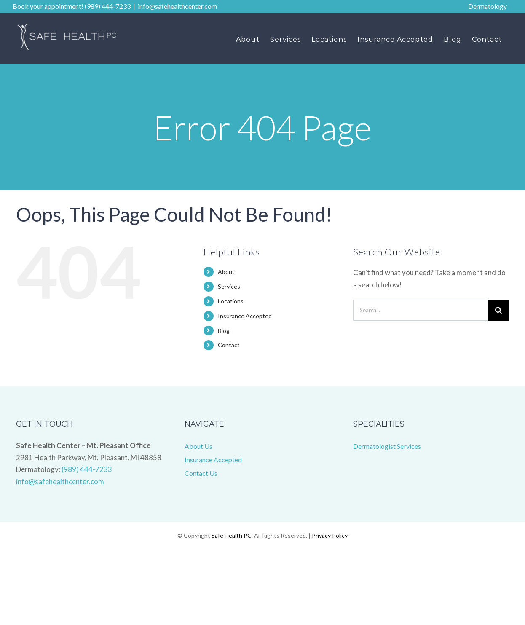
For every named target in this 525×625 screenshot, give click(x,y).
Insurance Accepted (245, 315)
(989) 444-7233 (87, 469)
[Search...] (420, 310)
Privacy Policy (330, 535)
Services (229, 286)
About (226, 271)
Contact (229, 345)
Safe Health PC (232, 535)
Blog (224, 330)
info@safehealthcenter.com (177, 6)
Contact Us (201, 473)
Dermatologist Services (387, 446)
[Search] (498, 310)
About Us (198, 446)
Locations (231, 301)
